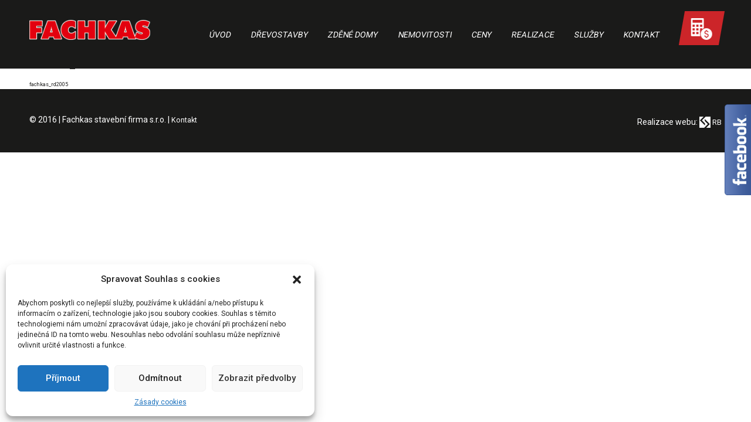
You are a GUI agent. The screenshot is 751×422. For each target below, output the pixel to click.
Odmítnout (160, 378)
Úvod (220, 34)
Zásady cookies (160, 402)
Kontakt (642, 34)
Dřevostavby (279, 34)
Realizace (533, 34)
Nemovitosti (424, 34)
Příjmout (63, 378)
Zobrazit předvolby (257, 378)
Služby (589, 34)
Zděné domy (353, 34)
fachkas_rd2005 (51, 84)
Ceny (482, 34)
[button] (297, 279)
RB (710, 122)
